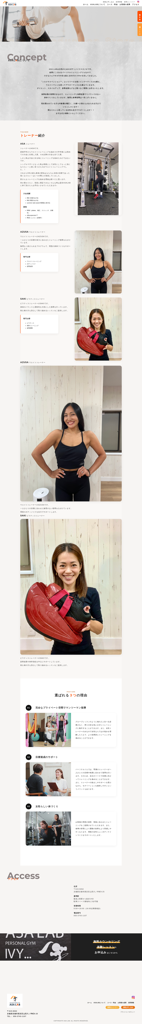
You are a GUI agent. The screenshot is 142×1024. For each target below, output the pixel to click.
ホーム (89, 1002)
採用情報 (131, 1002)
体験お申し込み (128, 1007)
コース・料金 (111, 1002)
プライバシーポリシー (127, 1012)
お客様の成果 (122, 1002)
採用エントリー (112, 1007)
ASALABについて (99, 1002)
